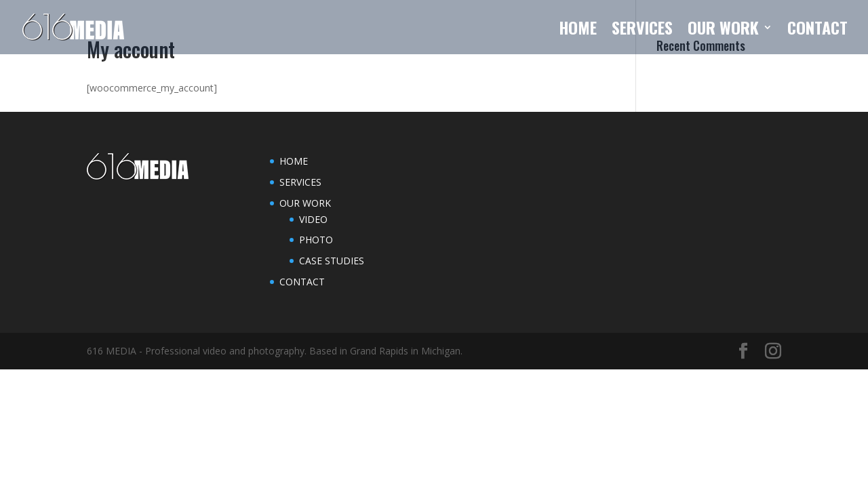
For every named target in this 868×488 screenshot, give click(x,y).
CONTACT (817, 30)
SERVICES (642, 30)
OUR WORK (723, 30)
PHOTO (316, 239)
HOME (578, 30)
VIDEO (313, 219)
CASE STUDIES (331, 260)
